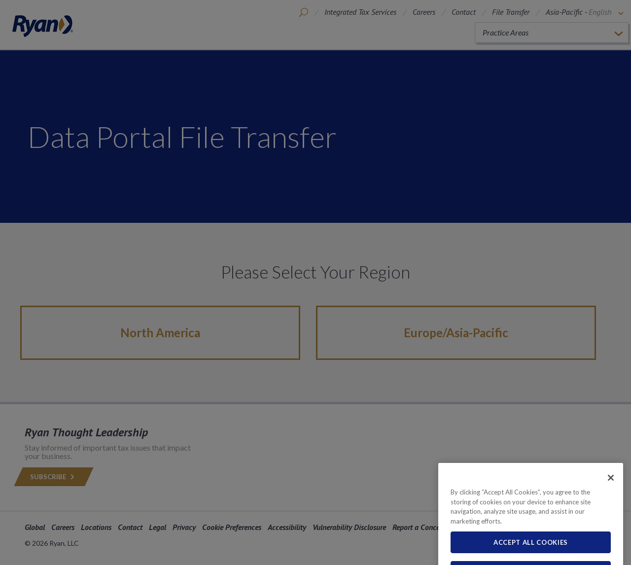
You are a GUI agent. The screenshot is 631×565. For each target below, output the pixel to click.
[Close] (611, 491)
